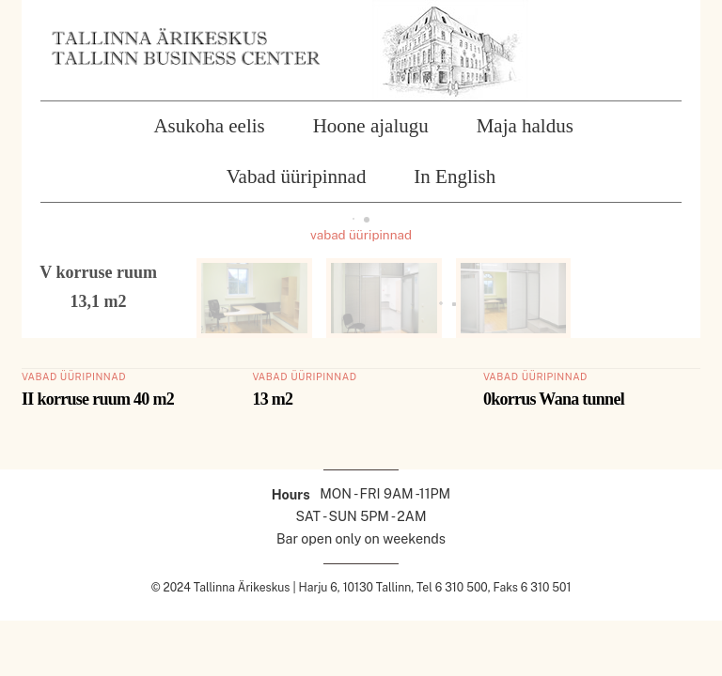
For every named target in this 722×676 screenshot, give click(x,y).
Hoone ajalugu (371, 126)
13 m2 (272, 399)
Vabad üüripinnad (297, 176)
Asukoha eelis (208, 126)
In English (454, 176)
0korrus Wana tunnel (553, 399)
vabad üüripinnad (361, 234)
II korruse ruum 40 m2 (98, 399)
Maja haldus (525, 126)
